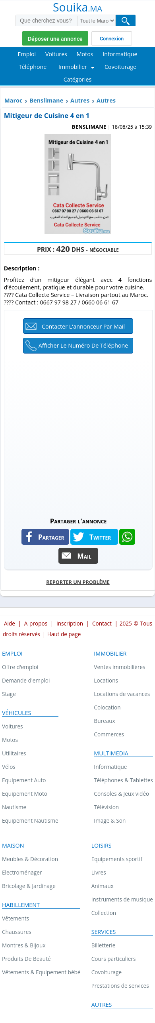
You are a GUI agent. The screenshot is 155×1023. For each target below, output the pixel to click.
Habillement (21, 905)
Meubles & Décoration (30, 859)
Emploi (12, 653)
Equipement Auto (24, 780)
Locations (106, 680)
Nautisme (14, 807)
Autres (79, 100)
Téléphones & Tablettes (123, 780)
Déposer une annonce (55, 39)
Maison (13, 845)
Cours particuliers (113, 958)
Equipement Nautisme (30, 820)
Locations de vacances (122, 694)
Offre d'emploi (20, 667)
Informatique (110, 766)
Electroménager (22, 872)
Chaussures (16, 932)
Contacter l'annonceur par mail (83, 326)
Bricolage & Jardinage (29, 886)
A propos (35, 623)
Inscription (69, 623)
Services (103, 932)
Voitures (12, 726)
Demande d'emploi (26, 680)
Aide (9, 623)
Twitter (100, 537)
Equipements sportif (116, 859)
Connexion (112, 39)
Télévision (106, 807)
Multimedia (111, 753)
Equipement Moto (24, 793)
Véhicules (16, 713)
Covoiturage (106, 972)
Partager (51, 537)
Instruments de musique (122, 899)
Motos (10, 739)
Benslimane (46, 100)
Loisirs (101, 845)
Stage (9, 694)
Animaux (102, 886)
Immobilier (110, 653)
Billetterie (103, 945)
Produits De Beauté (26, 958)
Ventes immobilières (119, 667)
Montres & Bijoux (24, 945)
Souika (77, 8)
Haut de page (64, 634)
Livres (98, 872)
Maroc (13, 100)
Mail (84, 556)
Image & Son (110, 820)
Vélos (8, 766)
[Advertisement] (77, 435)
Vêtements (15, 918)
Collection (103, 913)
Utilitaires (14, 753)
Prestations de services (120, 985)
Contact (102, 623)
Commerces (109, 734)
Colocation (107, 707)
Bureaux (104, 720)
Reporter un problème (78, 582)
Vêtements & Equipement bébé (41, 972)
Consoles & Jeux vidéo (121, 793)
